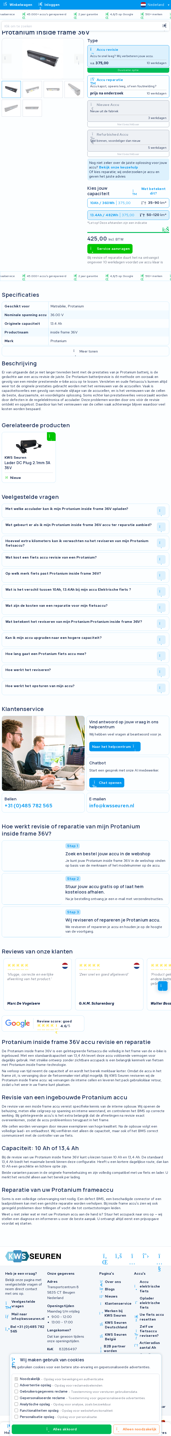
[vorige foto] (7, 58)
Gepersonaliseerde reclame (83, 1398)
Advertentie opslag (61, 1385)
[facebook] (118, 1256)
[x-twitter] (145, 1256)
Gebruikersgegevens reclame (79, 1391)
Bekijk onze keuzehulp (118, 167)
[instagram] (132, 1256)
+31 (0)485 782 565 (28, 805)
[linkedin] (105, 1256)
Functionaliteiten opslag (67, 1410)
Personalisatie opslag (59, 1417)
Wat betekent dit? (149, 191)
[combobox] (153, 4)
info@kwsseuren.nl (111, 805)
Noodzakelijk (62, 1379)
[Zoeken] (81, 26)
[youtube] (159, 1256)
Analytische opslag (65, 1404)
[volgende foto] (79, 58)
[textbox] (152, 4)
